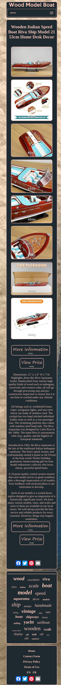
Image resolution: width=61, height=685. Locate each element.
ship (16, 605)
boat (47, 585)
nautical (35, 639)
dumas (45, 617)
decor (36, 599)
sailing (17, 623)
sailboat (43, 622)
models (46, 599)
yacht (29, 622)
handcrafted (16, 630)
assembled (33, 579)
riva (46, 579)
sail (26, 638)
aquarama (21, 599)
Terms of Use (31, 667)
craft (47, 629)
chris (14, 587)
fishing (15, 612)
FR (34, 672)
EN (29, 672)
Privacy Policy (31, 661)
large (40, 613)
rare (48, 612)
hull (48, 635)
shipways (32, 617)
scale (34, 585)
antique (27, 606)
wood (19, 578)
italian (23, 587)
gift (27, 634)
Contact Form (31, 656)
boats (19, 617)
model (25, 592)
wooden (32, 628)
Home (31, 650)
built (34, 634)
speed (40, 593)
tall (41, 634)
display (18, 634)
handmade (43, 605)
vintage (28, 611)
